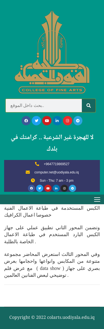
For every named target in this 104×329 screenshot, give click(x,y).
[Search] (89, 105)
